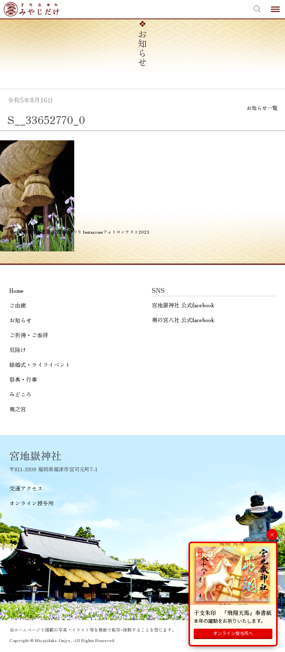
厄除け (17, 350)
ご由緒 (17, 305)
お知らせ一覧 (262, 107)
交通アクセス (26, 488)
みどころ (20, 394)
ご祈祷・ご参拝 (28, 335)
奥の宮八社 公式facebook (183, 320)
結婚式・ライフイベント (40, 364)
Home (16, 290)
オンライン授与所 (31, 503)
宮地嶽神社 (31, 9)
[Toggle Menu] (275, 9)
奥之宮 (17, 409)
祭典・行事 (23, 379)
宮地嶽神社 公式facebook (183, 305)
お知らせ (20, 320)
